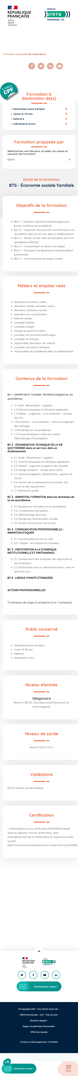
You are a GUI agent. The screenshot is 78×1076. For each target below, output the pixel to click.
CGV (42, 1015)
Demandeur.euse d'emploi (29, 109)
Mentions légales (38, 1020)
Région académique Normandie (38, 1026)
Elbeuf (11, 159)
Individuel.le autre (24, 124)
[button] (7, 1062)
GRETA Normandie (29, 1015)
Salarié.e (18, 119)
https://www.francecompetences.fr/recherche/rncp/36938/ (42, 845)
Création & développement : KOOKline (39, 1042)
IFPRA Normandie (39, 1032)
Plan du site (51, 1015)
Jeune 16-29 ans (23, 114)
